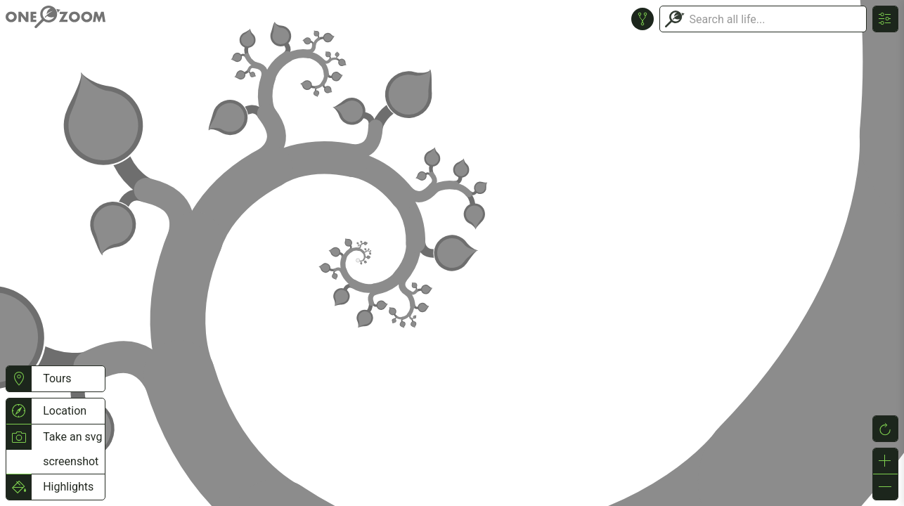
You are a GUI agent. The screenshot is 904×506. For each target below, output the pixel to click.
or (452, 253)
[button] (18, 378)
